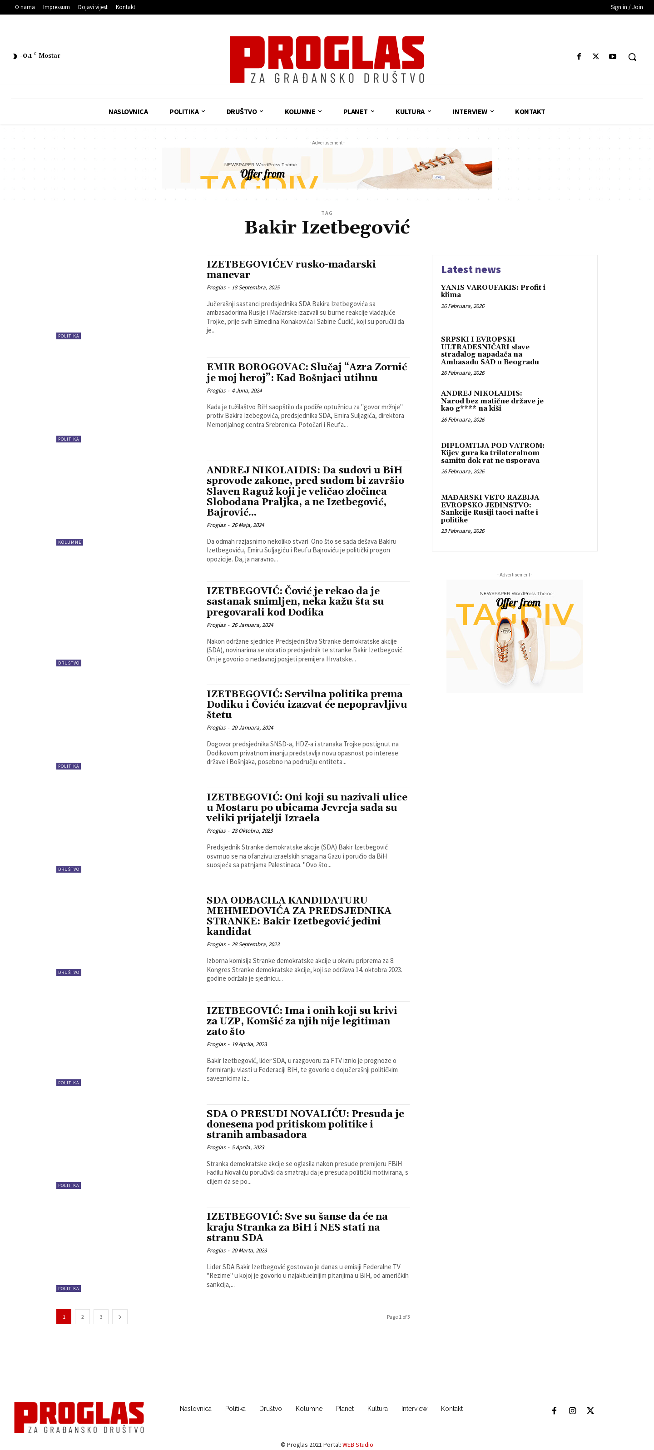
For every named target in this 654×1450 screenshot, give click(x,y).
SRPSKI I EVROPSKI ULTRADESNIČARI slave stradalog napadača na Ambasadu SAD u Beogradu (490, 351)
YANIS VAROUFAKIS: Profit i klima (493, 291)
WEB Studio (357, 1444)
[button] (632, 57)
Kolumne (69, 542)
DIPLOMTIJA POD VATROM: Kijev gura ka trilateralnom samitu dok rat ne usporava (493, 453)
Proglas (216, 287)
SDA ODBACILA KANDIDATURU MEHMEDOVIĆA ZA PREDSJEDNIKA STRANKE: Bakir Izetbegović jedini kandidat (299, 916)
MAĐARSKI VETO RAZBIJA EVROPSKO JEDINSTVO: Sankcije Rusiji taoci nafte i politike (490, 509)
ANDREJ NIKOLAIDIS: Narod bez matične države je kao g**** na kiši (492, 401)
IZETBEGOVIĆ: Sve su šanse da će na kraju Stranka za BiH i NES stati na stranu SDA (297, 1227)
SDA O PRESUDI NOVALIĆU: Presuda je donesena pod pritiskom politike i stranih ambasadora (305, 1124)
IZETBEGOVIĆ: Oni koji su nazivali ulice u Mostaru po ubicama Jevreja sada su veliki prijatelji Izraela (307, 808)
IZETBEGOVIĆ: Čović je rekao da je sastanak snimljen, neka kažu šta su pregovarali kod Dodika (295, 602)
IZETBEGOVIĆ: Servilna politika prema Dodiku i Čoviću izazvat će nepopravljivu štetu (307, 705)
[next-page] (120, 1316)
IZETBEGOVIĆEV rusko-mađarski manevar (291, 270)
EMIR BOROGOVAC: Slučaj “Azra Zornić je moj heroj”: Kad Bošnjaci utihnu (307, 373)
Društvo (68, 663)
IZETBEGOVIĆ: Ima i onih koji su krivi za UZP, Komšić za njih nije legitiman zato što (302, 1021)
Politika (68, 336)
